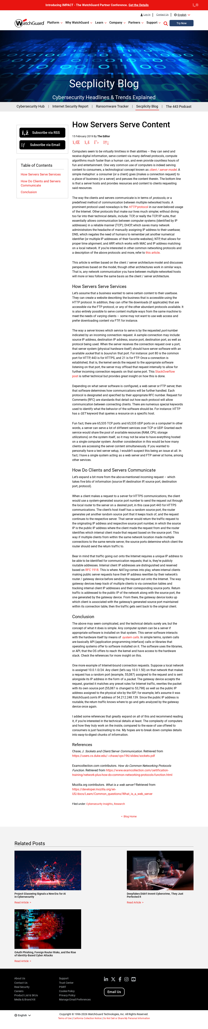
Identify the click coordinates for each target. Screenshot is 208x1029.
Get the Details (139, 5)
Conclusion (29, 192)
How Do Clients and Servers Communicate (41, 183)
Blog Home (130, 816)
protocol (138, 207)
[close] (195, 5)
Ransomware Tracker (112, 106)
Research (119, 803)
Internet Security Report (70, 106)
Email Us (114, 992)
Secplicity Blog (147, 106)
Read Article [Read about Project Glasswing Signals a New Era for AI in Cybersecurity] (21, 902)
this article (153, 252)
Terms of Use (64, 1018)
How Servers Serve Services (41, 174)
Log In (146, 15)
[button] (166, 23)
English (182, 14)
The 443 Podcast (178, 106)
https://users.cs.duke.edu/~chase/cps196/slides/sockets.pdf (113, 756)
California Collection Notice (87, 1018)
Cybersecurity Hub (31, 106)
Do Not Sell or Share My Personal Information (126, 1018)
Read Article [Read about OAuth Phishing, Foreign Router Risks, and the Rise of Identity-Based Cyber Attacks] (21, 961)
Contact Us (162, 15)
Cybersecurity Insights (99, 803)
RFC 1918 (91, 570)
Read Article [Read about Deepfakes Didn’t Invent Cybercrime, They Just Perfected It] (134, 902)
